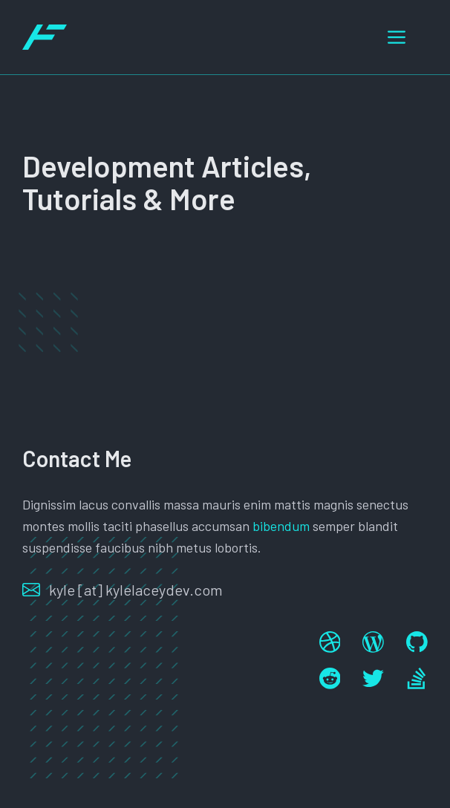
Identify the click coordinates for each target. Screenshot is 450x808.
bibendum (281, 526)
